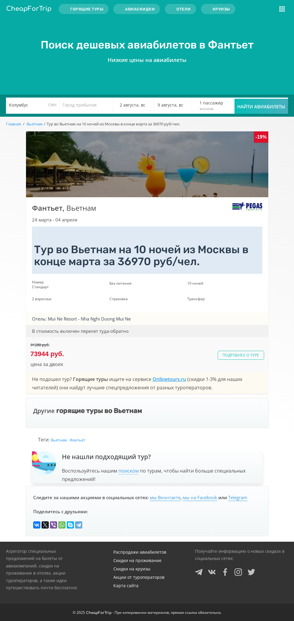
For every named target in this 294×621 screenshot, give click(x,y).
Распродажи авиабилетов (139, 552)
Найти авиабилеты (261, 107)
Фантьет (77, 440)
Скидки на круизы (131, 569)
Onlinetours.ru (169, 379)
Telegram (237, 497)
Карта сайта (125, 585)
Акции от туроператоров (138, 577)
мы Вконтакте (165, 497)
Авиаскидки (140, 9)
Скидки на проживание (137, 560)
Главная (13, 124)
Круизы (221, 9)
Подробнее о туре (241, 355)
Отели (183, 9)
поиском (128, 470)
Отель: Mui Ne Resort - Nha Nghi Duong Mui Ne (81, 319)
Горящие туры (86, 9)
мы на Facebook (200, 497)
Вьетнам (59, 440)
